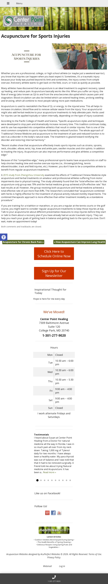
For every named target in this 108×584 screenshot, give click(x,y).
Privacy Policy (53, 557)
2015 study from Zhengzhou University (23, 175)
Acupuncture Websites (17, 554)
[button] (3, 237)
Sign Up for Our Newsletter (54, 273)
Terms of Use (94, 554)
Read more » (49, 472)
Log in (62, 566)
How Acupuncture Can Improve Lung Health (79, 242)
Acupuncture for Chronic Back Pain (23, 242)
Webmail (47, 566)
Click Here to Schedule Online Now (54, 253)
